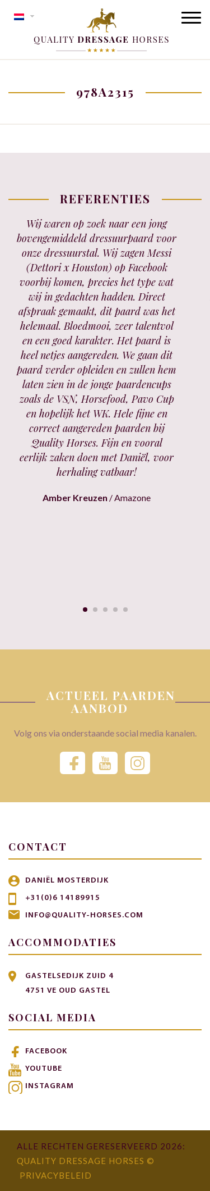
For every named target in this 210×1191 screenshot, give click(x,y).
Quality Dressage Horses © (86, 1161)
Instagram (49, 1086)
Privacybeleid (56, 1175)
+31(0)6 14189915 (62, 898)
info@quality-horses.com (84, 915)
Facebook (46, 1051)
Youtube (43, 1069)
